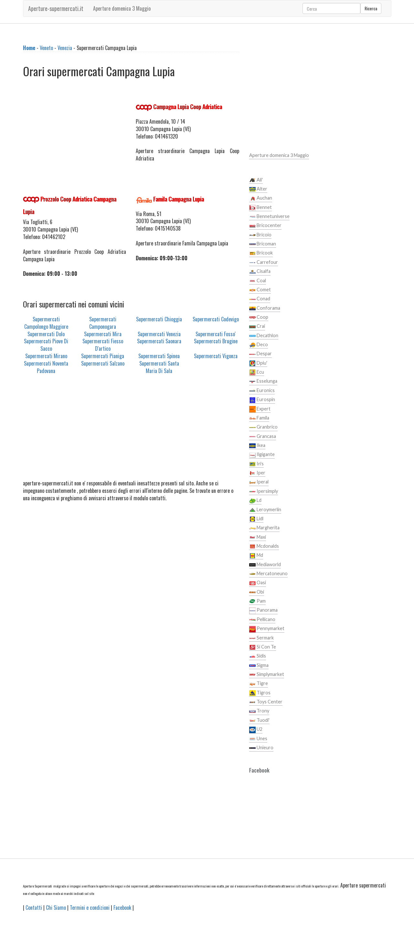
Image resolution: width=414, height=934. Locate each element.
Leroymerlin (265, 510)
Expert (260, 409)
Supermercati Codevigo (216, 319)
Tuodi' (259, 720)
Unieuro (261, 748)
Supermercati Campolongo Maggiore (46, 322)
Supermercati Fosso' (216, 334)
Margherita (264, 528)
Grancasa (262, 436)
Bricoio (260, 235)
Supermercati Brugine (216, 341)
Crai (257, 326)
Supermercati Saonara (159, 341)
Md (256, 555)
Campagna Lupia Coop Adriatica (187, 106)
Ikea (257, 445)
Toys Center (265, 702)
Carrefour (263, 262)
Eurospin (262, 400)
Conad (259, 299)
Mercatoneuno (268, 574)
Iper (257, 473)
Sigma (259, 665)
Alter (258, 189)
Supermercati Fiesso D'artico (102, 344)
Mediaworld (265, 565)
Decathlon (263, 336)
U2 (255, 729)
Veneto (46, 48)
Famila (259, 418)
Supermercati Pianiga (102, 356)
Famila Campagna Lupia (178, 199)
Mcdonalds (264, 546)
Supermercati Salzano (102, 363)
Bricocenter (265, 226)
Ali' (256, 180)
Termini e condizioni (90, 907)
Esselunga (263, 381)
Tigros (260, 693)
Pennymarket (266, 629)
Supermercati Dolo (46, 334)
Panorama (263, 610)
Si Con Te (262, 647)
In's (256, 464)
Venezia (65, 48)
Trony (259, 711)
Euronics (262, 391)
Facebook (122, 907)
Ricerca (371, 8)
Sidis (257, 656)
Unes (258, 739)
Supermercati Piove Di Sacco (46, 344)
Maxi (257, 537)
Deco (258, 345)
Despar (260, 354)
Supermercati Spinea (159, 356)
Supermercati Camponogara (102, 322)
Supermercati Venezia (159, 334)
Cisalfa (260, 271)
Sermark (261, 638)
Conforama (264, 308)
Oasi (257, 583)
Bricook (261, 253)
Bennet (260, 207)
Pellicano (262, 620)
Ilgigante (262, 454)
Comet (260, 290)
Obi (256, 592)
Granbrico (263, 427)
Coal (257, 281)
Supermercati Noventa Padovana (46, 367)
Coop (258, 317)
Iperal (259, 482)
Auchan (260, 198)
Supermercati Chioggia (159, 319)
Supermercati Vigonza (216, 356)
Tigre (258, 683)
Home (29, 48)
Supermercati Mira (103, 334)
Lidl (256, 519)
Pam (257, 601)
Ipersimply (263, 491)
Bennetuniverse (269, 216)
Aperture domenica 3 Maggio (122, 8)
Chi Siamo (56, 907)
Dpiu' (258, 363)
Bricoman (262, 244)
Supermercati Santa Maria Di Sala (159, 367)
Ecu (256, 372)
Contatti (34, 907)
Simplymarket (266, 674)
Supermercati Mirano (46, 356)
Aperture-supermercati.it (55, 8)
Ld (255, 500)
